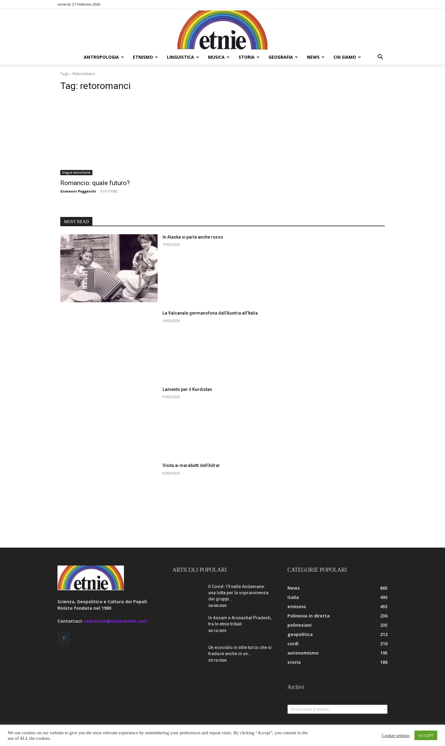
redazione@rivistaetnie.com (115, 621)
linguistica (183, 57)
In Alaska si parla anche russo (193, 237)
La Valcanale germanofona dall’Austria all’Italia (210, 313)
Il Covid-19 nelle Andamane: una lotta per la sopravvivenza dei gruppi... (238, 592)
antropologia (104, 57)
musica (219, 57)
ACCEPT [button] (426, 735)
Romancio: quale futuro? (95, 183)
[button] (380, 58)
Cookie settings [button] (396, 735)
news (315, 57)
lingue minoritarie (76, 172)
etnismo (145, 57)
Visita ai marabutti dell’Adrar (191, 465)
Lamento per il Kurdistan (187, 389)
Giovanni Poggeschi (78, 191)
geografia (283, 57)
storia (249, 57)
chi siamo (347, 57)
